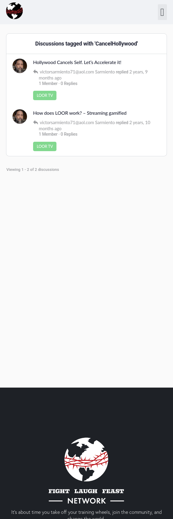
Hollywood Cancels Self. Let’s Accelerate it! (77, 62)
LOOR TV (45, 95)
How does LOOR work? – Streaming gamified (80, 112)
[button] (162, 12)
